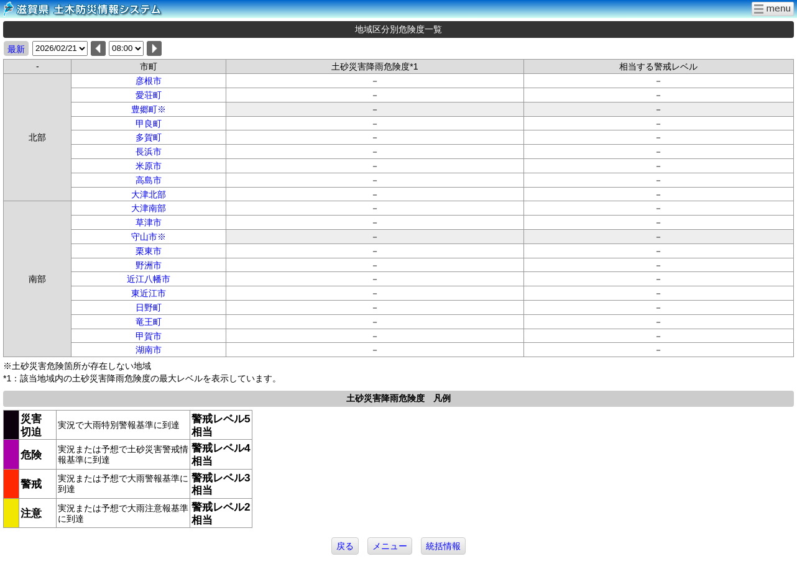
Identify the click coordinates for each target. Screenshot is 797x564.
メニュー (389, 546)
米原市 (149, 166)
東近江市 (148, 293)
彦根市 (149, 81)
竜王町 (149, 322)
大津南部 (148, 208)
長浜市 (149, 152)
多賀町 (149, 137)
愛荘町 (149, 95)
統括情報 (443, 546)
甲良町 (149, 124)
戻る (345, 546)
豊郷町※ (148, 109)
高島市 (149, 180)
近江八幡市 (148, 279)
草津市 (149, 222)
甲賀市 (149, 336)
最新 (16, 49)
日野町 (149, 307)
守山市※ (148, 237)
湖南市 (149, 350)
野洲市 (149, 265)
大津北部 (148, 194)
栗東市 (149, 251)
